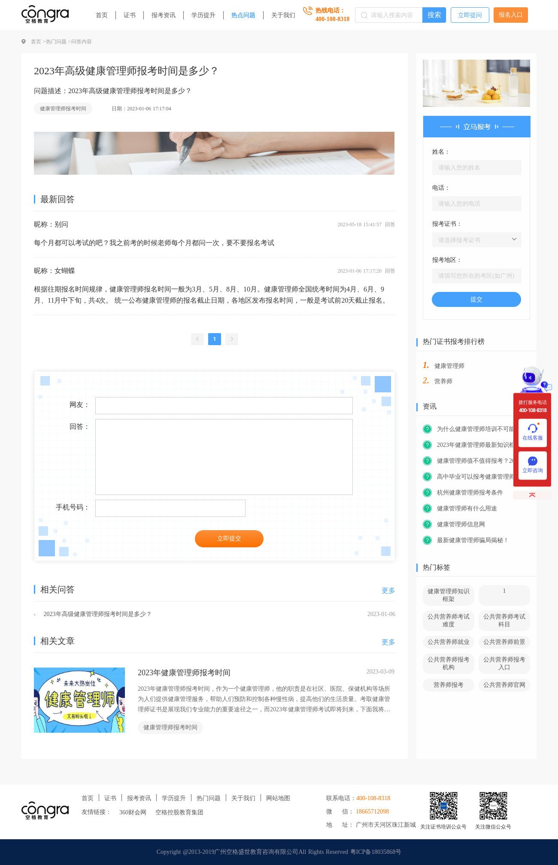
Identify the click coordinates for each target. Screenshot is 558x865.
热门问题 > (58, 42)
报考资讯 (164, 15)
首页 (102, 15)
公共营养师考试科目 (504, 620)
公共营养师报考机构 (449, 663)
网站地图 (278, 798)
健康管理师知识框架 (449, 595)
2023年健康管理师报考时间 (184, 672)
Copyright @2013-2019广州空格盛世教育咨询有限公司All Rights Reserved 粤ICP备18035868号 (279, 852)
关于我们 (283, 15)
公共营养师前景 (504, 642)
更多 (388, 590)
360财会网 (132, 812)
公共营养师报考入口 (504, 663)
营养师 (443, 381)
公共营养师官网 (504, 685)
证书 (130, 15)
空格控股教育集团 (179, 812)
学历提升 (203, 15)
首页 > (38, 42)
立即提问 (470, 15)
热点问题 (243, 15)
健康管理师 (449, 366)
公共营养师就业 (449, 642)
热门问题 (209, 798)
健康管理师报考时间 (63, 109)
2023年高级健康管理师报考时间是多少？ (97, 614)
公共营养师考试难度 (449, 620)
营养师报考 (449, 685)
